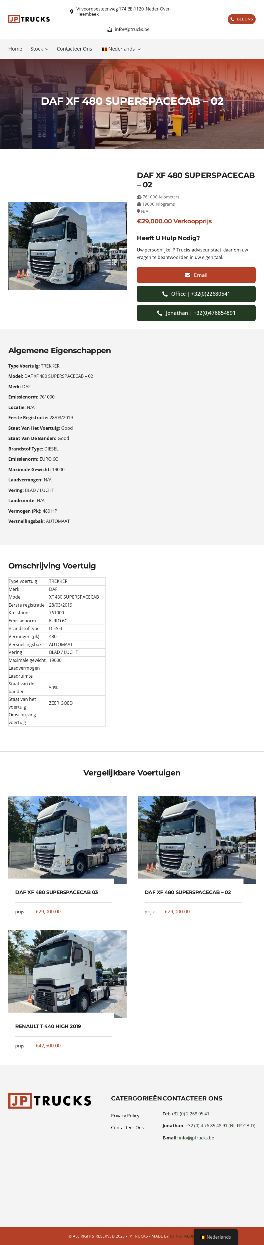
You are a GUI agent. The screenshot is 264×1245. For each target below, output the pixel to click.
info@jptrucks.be (196, 1138)
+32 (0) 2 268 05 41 (190, 1114)
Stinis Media (183, 1236)
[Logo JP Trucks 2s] (29, 17)
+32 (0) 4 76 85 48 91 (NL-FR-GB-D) (220, 1126)
